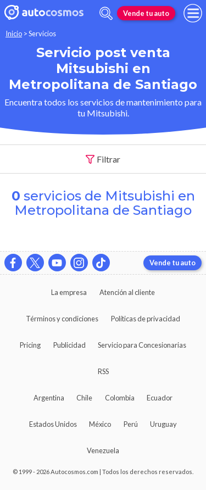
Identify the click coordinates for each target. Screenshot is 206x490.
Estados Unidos (53, 424)
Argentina (49, 397)
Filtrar (103, 159)
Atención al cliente (127, 292)
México (100, 424)
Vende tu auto (146, 13)
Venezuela (103, 450)
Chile (84, 397)
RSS (103, 371)
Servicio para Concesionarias (142, 345)
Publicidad (69, 345)
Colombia (120, 397)
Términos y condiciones (62, 318)
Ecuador (159, 397)
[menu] (192, 13)
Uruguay (163, 424)
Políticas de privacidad (145, 318)
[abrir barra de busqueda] (106, 13)
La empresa (69, 292)
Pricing (30, 345)
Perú (131, 424)
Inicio (13, 33)
